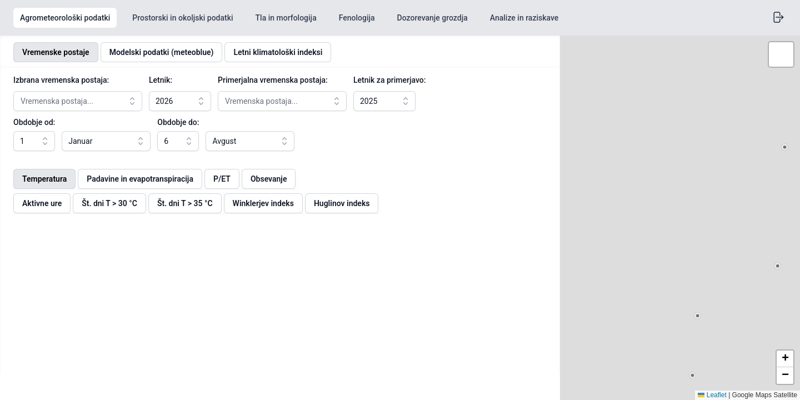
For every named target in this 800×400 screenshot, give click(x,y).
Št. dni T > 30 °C (109, 203)
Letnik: (160, 80)
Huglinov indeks (342, 203)
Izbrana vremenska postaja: (61, 80)
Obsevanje (269, 178)
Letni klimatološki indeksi (277, 52)
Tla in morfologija (286, 17)
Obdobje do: (184, 122)
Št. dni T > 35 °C (185, 203)
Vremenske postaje (55, 52)
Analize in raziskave (524, 17)
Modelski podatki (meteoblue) (161, 52)
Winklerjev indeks (263, 203)
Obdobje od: (34, 122)
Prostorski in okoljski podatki (182, 17)
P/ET (222, 178)
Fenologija (357, 17)
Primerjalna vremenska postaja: (273, 80)
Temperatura (44, 178)
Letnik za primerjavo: (389, 80)
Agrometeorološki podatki (65, 17)
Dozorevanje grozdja (432, 17)
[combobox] (77, 101)
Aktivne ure (42, 203)
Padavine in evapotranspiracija (140, 178)
